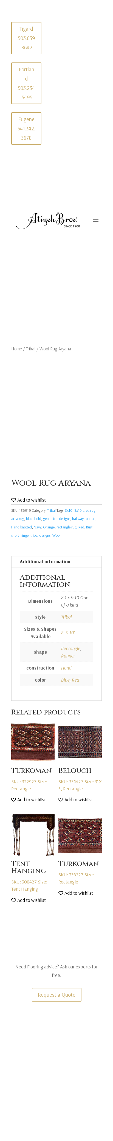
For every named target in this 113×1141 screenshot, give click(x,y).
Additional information (45, 561)
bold (37, 518)
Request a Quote (56, 994)
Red (81, 527)
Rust (89, 527)
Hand (66, 668)
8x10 (68, 510)
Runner (68, 656)
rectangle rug (66, 527)
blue (29, 518)
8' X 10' (68, 632)
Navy (37, 527)
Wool (56, 535)
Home (16, 348)
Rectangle (70, 648)
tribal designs (40, 535)
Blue (65, 680)
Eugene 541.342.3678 (26, 128)
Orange (49, 527)
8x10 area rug (84, 510)
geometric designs (56, 518)
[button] (28, 500)
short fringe (20, 535)
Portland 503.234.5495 (26, 83)
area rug (17, 518)
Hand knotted (21, 527)
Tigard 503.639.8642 (26, 38)
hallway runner (83, 518)
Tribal (30, 348)
